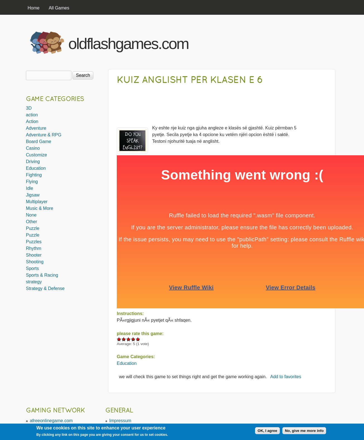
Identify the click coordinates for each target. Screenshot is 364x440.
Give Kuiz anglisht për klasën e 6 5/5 (138, 339)
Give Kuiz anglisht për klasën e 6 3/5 (128, 339)
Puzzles (34, 241)
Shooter (34, 255)
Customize (36, 155)
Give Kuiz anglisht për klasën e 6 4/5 (133, 339)
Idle (29, 188)
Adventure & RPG (43, 134)
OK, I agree (267, 431)
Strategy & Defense (45, 288)
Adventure (36, 128)
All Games (59, 8)
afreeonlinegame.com (51, 420)
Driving (33, 161)
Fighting (34, 175)
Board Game (38, 141)
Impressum (120, 420)
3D (28, 108)
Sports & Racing (42, 275)
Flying (32, 181)
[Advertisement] (268, 41)
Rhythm (33, 248)
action (32, 114)
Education (127, 363)
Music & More (39, 208)
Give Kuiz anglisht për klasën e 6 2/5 (124, 339)
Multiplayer (36, 201)
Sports (32, 268)
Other (31, 221)
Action (32, 121)
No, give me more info (304, 431)
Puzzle (32, 228)
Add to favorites (285, 376)
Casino (33, 148)
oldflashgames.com (128, 43)
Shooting (34, 261)
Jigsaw (33, 195)
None (31, 215)
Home (34, 8)
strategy (34, 281)
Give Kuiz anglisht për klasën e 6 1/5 (119, 339)
